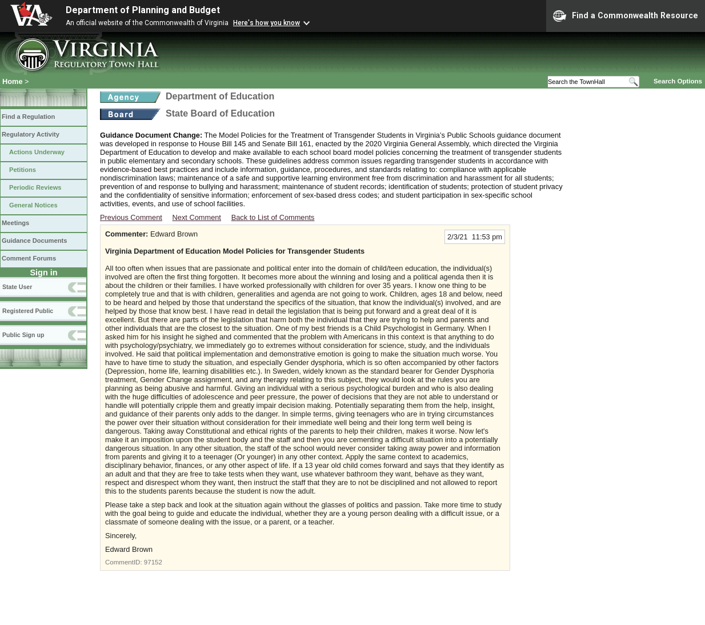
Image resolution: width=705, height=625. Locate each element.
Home (12, 81)
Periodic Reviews (35, 187)
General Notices (33, 205)
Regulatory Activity (30, 134)
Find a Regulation (28, 116)
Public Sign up (23, 334)
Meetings (15, 222)
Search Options (678, 81)
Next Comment (197, 217)
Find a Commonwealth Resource (625, 16)
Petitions (22, 169)
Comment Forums (29, 258)
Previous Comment (131, 217)
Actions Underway (37, 152)
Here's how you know (266, 23)
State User (17, 286)
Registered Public (27, 310)
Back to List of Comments (273, 217)
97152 (153, 562)
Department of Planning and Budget (143, 10)
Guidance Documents (34, 240)
